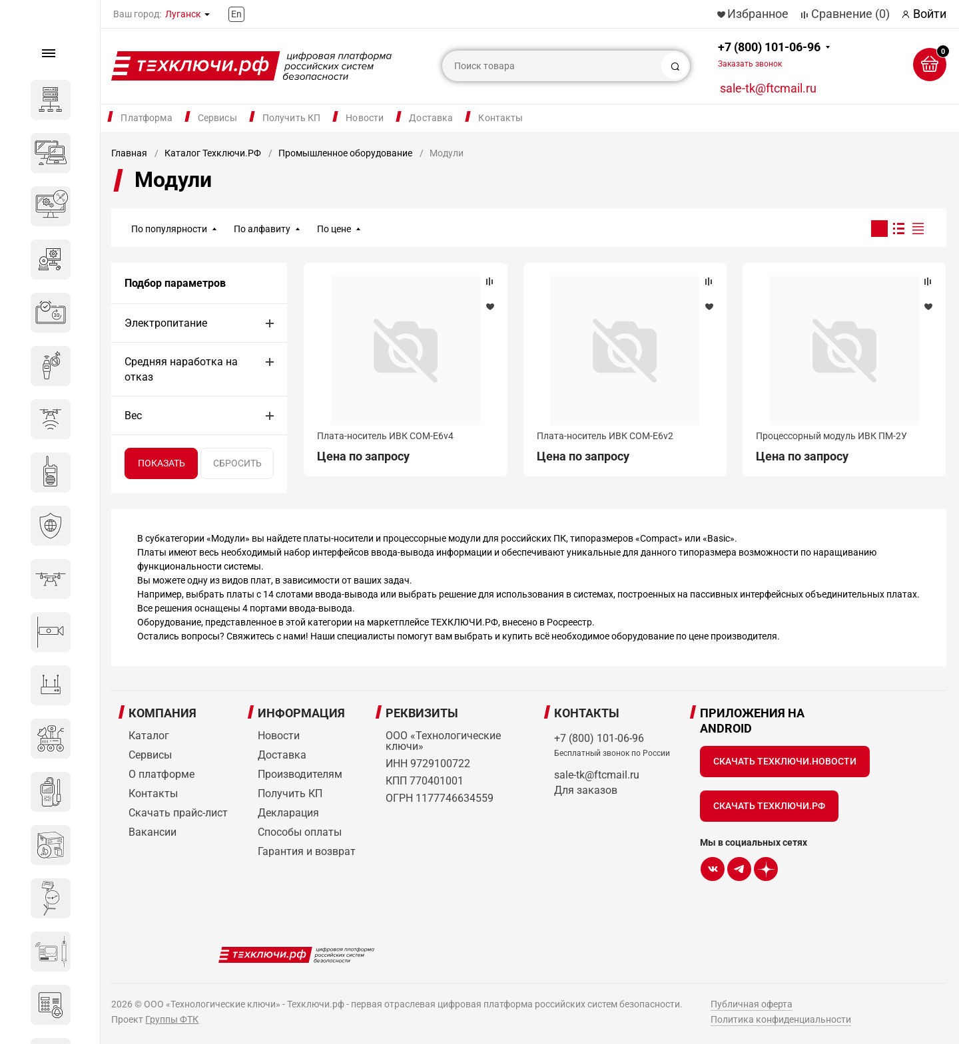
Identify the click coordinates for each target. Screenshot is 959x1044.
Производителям (300, 774)
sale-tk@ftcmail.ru (768, 88)
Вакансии (152, 832)
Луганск (183, 14)
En (236, 14)
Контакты (500, 117)
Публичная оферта (752, 1004)
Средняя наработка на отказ (181, 369)
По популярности (169, 229)
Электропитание (166, 323)
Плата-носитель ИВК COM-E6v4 (385, 436)
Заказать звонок (750, 64)
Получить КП (291, 117)
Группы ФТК (171, 1019)
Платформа (146, 117)
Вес (133, 415)
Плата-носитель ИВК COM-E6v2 (605, 436)
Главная (129, 153)
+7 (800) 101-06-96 (769, 54)
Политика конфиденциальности (781, 1019)
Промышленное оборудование (345, 153)
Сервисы (217, 117)
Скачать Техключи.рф (769, 805)
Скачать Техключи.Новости (784, 761)
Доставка (431, 117)
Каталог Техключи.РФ (212, 153)
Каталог (149, 735)
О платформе (161, 774)
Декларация (288, 812)
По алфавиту (262, 229)
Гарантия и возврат (307, 851)
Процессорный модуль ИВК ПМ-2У (831, 436)
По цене (334, 229)
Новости (365, 117)
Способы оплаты (300, 832)
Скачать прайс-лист (178, 812)
